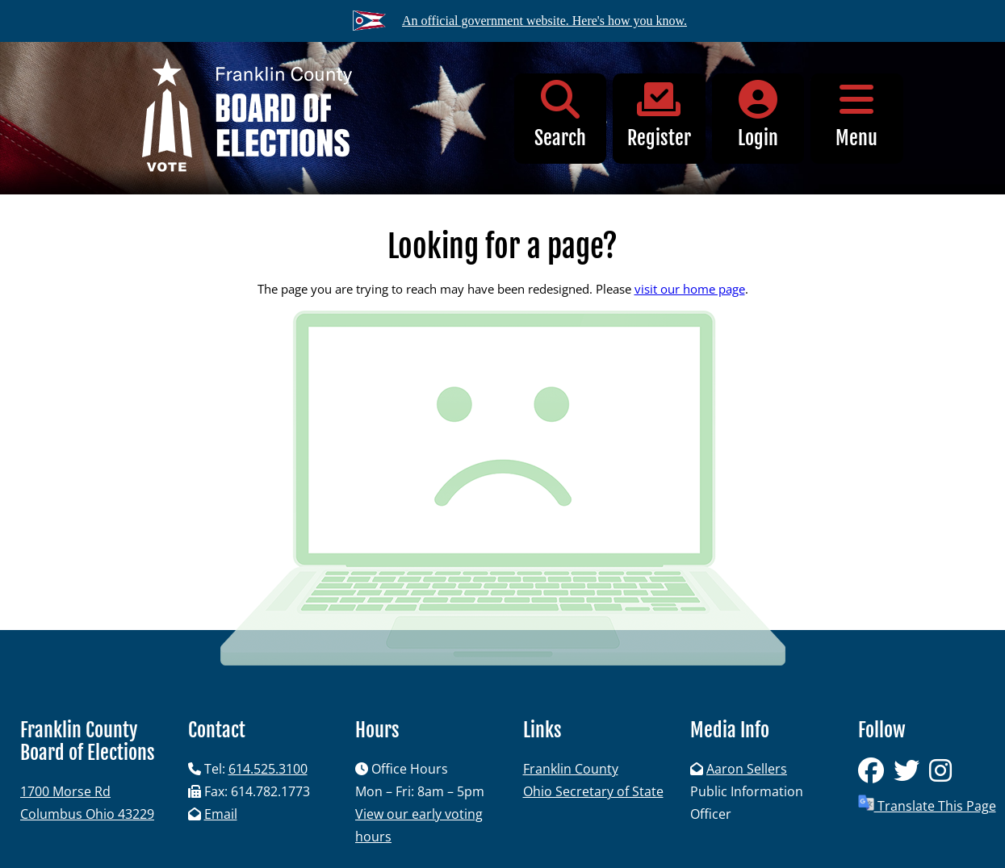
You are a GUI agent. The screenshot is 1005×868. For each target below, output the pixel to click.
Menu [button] (857, 115)
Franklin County (570, 769)
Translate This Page (927, 805)
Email (220, 814)
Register (659, 115)
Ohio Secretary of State (593, 791)
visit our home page (689, 289)
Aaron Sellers (746, 769)
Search (561, 115)
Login (758, 115)
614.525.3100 (268, 769)
